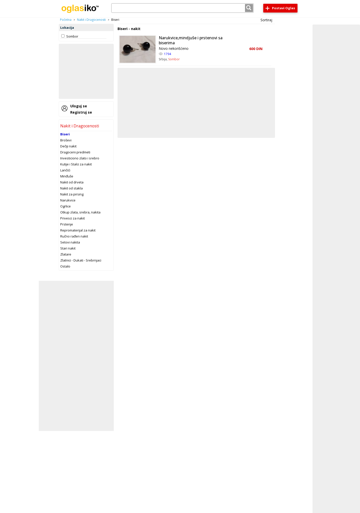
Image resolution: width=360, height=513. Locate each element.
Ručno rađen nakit (74, 236)
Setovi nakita (70, 242)
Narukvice (68, 200)
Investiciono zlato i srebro (79, 158)
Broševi (66, 140)
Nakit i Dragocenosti (91, 20)
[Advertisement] (86, 71)
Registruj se (81, 112)
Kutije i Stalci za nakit (76, 164)
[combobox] (183, 8)
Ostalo (65, 266)
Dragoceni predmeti (75, 152)
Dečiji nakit (68, 146)
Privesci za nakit (72, 218)
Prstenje (66, 224)
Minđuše (66, 176)
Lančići (65, 170)
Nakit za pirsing (72, 194)
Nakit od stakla (71, 188)
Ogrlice (65, 206)
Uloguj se (78, 106)
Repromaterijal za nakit (78, 230)
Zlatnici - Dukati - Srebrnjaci (80, 260)
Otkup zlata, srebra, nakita (80, 212)
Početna (66, 20)
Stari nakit (68, 248)
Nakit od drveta (72, 182)
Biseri (65, 134)
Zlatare (65, 254)
